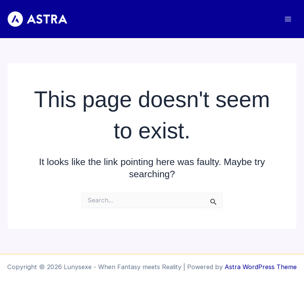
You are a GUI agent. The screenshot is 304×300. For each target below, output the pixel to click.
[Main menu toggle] (287, 19)
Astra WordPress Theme (261, 267)
